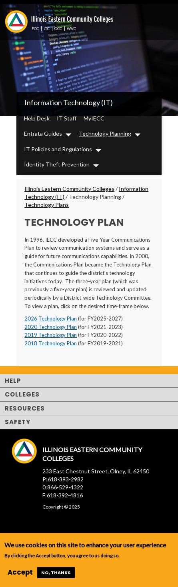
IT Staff (66, 118)
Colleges (22, 394)
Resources (25, 408)
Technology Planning (105, 133)
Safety (17, 422)
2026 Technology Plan (50, 318)
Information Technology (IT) (68, 102)
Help (13, 381)
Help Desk (37, 118)
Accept (20, 572)
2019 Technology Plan (50, 335)
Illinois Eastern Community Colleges (69, 188)
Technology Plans (46, 204)
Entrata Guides (43, 133)
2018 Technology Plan (50, 343)
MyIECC (94, 118)
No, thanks (56, 572)
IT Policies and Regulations (58, 149)
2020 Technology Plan (50, 327)
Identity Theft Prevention (57, 164)
